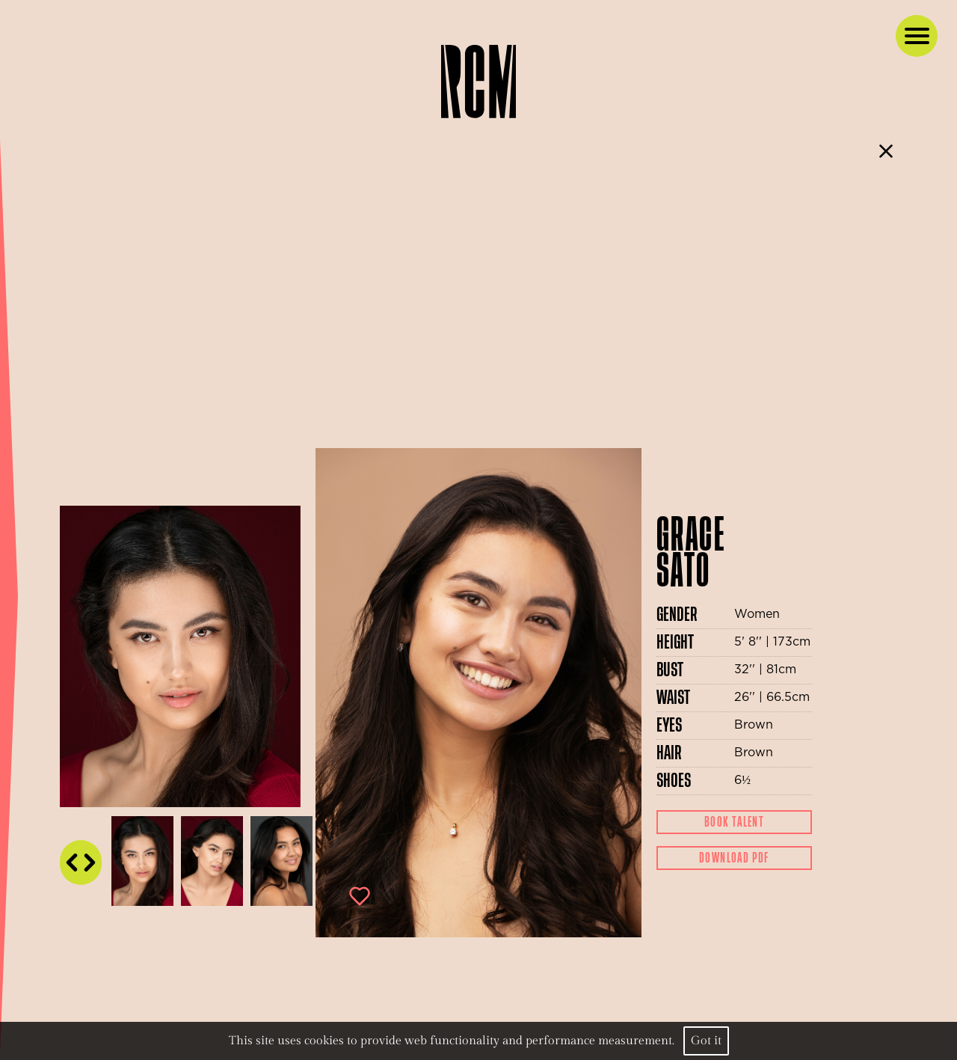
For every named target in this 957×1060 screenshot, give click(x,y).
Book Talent (734, 822)
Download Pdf (734, 858)
